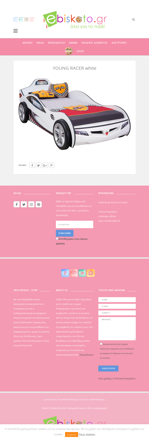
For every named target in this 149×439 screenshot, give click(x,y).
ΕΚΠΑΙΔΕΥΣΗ (56, 42)
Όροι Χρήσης (87, 434)
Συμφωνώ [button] (71, 434)
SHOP (80, 51)
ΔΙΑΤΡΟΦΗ (119, 42)
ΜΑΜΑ (73, 42)
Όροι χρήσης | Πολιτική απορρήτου (116, 378)
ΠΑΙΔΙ (40, 42)
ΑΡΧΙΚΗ (27, 42)
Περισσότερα (86, 354)
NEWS (69, 51)
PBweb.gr (73, 399)
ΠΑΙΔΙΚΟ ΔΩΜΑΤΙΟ (95, 42)
